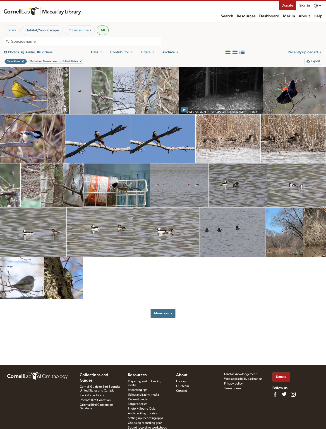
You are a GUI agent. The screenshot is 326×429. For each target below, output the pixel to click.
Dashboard (269, 16)
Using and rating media (143, 394)
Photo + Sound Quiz (141, 408)
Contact (181, 390)
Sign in (304, 5)
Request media (138, 399)
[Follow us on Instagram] (293, 394)
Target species (137, 404)
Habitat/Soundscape (42, 30)
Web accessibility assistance (243, 378)
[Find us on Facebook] (275, 394)
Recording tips (137, 390)
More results (163, 313)
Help (318, 16)
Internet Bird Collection (95, 400)
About (304, 16)
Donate (287, 5)
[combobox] (86, 41)
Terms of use (232, 388)
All (103, 30)
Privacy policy (233, 383)
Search (227, 16)
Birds (11, 30)
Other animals (80, 30)
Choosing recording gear (145, 422)
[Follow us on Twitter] (284, 394)
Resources (246, 16)
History (181, 381)
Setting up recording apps (145, 418)
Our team (182, 386)
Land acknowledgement (240, 374)
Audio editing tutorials (143, 413)
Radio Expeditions (92, 395)
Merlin (289, 16)
